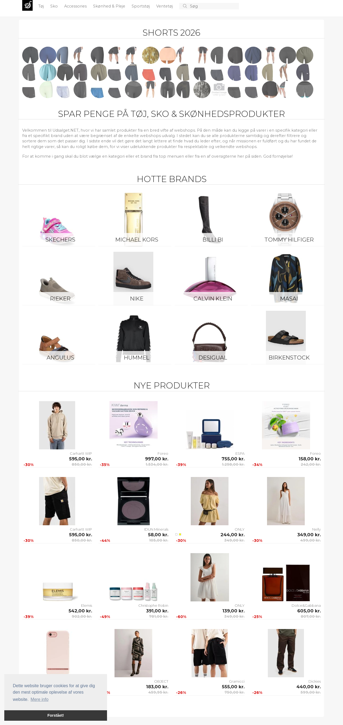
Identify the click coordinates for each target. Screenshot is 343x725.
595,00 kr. (80, 458)
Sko (54, 6)
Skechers (60, 239)
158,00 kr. (310, 458)
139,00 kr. (233, 610)
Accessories (76, 6)
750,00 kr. (234, 692)
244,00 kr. (232, 534)
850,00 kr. (82, 464)
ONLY (240, 529)
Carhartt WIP (81, 453)
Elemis (86, 605)
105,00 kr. (158, 540)
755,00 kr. (233, 458)
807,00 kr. (311, 616)
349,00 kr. (234, 540)
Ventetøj (165, 6)
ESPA (240, 453)
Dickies (314, 681)
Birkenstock (289, 357)
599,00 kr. (310, 692)
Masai (289, 298)
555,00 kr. (233, 686)
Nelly (316, 529)
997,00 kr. (156, 458)
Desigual (213, 357)
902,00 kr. (82, 616)
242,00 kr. (311, 464)
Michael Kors (136, 239)
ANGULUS (60, 357)
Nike (136, 298)
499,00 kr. (310, 540)
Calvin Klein (212, 298)
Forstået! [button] (55, 715)
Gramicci (237, 681)
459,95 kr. (158, 692)
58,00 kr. (158, 534)
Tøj (41, 6)
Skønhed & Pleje (109, 6)
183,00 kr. (157, 686)
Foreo (163, 453)
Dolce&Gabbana (306, 605)
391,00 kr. (157, 610)
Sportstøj (141, 6)
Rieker (60, 298)
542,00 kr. (80, 610)
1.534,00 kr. (157, 464)
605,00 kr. (309, 610)
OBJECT (161, 681)
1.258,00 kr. (233, 464)
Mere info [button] (39, 699)
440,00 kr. (308, 686)
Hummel (136, 357)
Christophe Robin (153, 605)
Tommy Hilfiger (289, 239)
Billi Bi (213, 239)
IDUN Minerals (156, 529)
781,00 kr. (158, 616)
